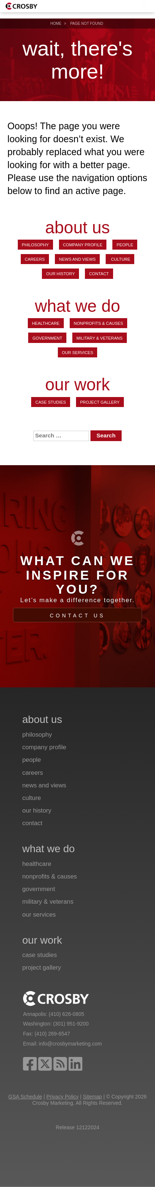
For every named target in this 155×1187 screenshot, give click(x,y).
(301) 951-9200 (71, 1024)
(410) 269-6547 (52, 1034)
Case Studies (51, 402)
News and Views (77, 259)
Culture (120, 259)
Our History (60, 273)
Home (56, 23)
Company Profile (83, 245)
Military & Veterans (99, 338)
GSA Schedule (25, 1097)
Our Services (77, 352)
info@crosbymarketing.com (70, 1044)
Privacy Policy (62, 1097)
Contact (99, 273)
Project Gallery (100, 402)
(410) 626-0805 (66, 1014)
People (125, 245)
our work (77, 385)
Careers (35, 259)
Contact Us (77, 615)
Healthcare (45, 323)
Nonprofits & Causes (98, 323)
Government (47, 338)
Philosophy (35, 245)
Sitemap (92, 1097)
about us (77, 228)
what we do (77, 306)
